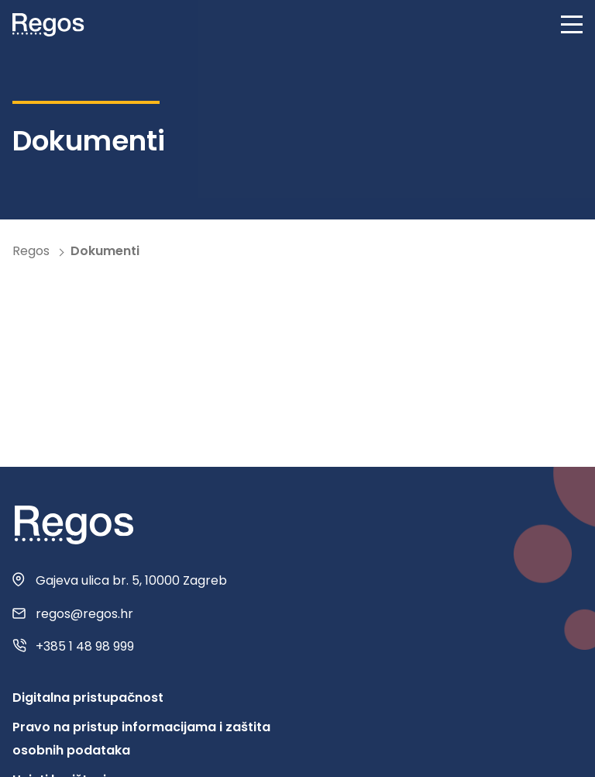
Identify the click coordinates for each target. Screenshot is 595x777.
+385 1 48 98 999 (85, 646)
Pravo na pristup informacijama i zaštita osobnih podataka (141, 738)
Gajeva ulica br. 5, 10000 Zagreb (131, 580)
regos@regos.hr (84, 614)
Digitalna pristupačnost (87, 697)
